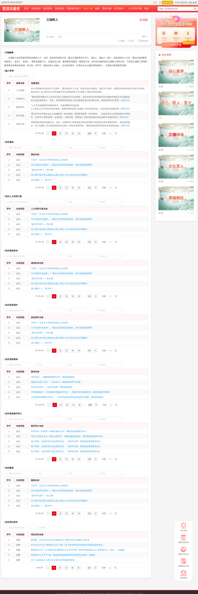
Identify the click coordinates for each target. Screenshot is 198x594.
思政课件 (48, 8)
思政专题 (107, 8)
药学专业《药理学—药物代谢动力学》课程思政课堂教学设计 (59, 431)
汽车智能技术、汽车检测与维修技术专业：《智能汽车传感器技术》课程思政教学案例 (70, 392)
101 (89, 133)
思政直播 (193, 2)
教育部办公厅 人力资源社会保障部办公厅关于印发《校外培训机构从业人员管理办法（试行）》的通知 (78, 550)
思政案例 (59, 8)
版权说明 (142, 41)
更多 (146, 8)
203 (90, 405)
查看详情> (125, 100)
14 (89, 568)
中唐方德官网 (181, 2)
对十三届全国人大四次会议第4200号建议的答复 (53, 560)
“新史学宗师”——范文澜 (42, 170)
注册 (170, 2)
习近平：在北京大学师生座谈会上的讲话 (49, 160)
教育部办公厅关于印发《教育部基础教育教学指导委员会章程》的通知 (63, 555)
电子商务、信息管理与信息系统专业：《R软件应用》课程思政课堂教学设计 (66, 441)
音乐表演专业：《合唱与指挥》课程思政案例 (51, 387)
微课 (97, 8)
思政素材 (36, 8)
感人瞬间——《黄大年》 (42, 180)
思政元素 (88, 8)
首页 (26, 8)
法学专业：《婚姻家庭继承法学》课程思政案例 (52, 377)
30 (90, 459)
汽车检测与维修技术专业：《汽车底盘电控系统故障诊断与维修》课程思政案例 (67, 397)
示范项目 (119, 8)
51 (90, 188)
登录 (165, 2)
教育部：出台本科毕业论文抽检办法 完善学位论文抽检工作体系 (60, 540)
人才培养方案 (135, 8)
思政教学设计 (74, 8)
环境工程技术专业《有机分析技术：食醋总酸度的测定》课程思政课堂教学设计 (67, 436)
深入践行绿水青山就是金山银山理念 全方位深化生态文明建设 (59, 175)
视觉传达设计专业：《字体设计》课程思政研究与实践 (56, 382)
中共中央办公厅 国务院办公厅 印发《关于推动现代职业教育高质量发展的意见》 (67, 545)
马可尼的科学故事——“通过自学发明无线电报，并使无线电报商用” (61, 165)
